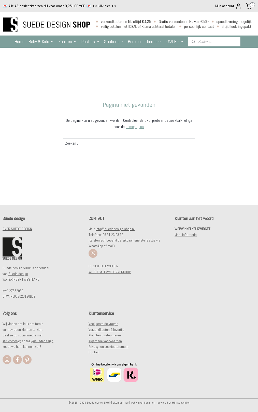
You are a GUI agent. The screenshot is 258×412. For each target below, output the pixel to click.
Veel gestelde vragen (103, 323)
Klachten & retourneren (105, 335)
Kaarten (67, 41)
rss (126, 402)
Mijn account (228, 6)
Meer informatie (186, 234)
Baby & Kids (41, 41)
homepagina (135, 126)
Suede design (18, 273)
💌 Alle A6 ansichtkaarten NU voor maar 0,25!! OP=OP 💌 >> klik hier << (59, 6)
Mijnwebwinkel (181, 402)
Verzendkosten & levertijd (106, 329)
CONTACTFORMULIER (103, 266)
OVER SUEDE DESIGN (17, 229)
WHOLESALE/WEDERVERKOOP (110, 272)
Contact (94, 352)
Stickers (114, 41)
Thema (153, 41)
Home (19, 41)
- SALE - (175, 41)
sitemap (118, 402)
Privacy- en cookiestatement (108, 346)
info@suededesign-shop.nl (115, 229)
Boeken (134, 41)
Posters (90, 41)
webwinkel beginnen (143, 402)
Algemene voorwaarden (105, 341)
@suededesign (42, 341)
